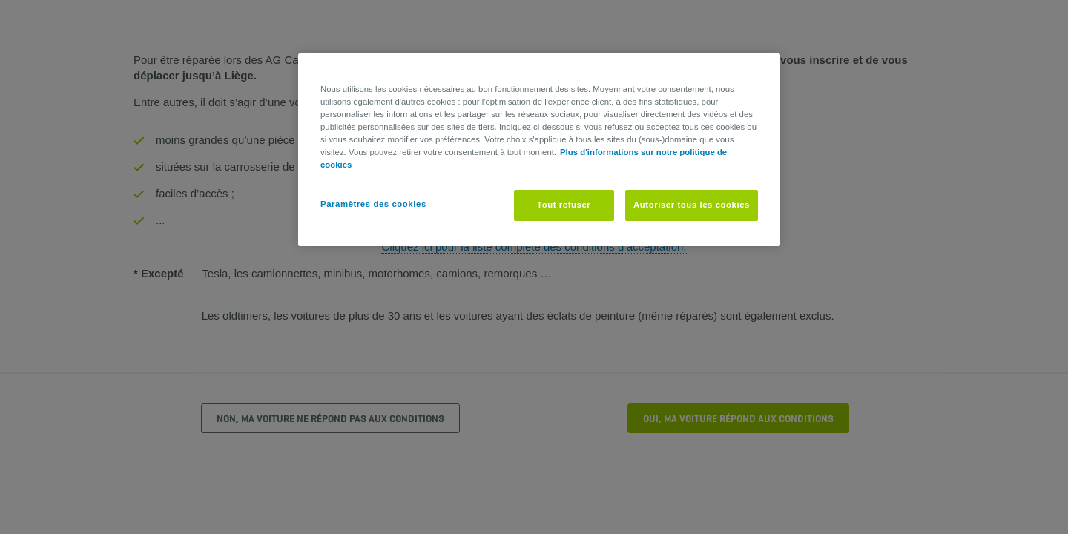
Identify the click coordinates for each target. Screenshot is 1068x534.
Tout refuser (563, 204)
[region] (539, 149)
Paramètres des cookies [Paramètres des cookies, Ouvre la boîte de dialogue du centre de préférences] (373, 204)
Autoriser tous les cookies (691, 204)
